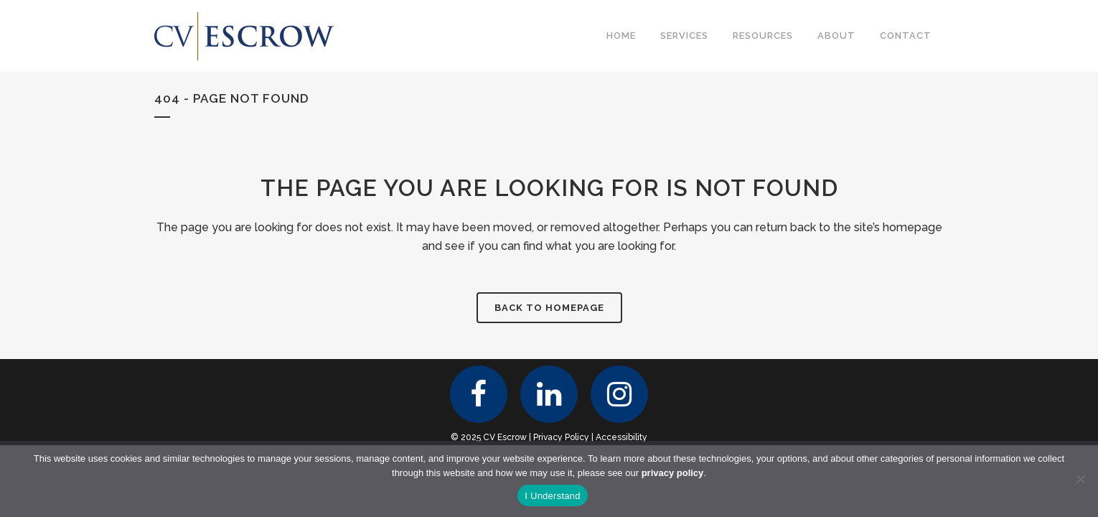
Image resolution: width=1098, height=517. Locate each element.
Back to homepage (549, 307)
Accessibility (621, 437)
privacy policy (673, 472)
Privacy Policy (561, 437)
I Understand (552, 495)
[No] (1080, 479)
